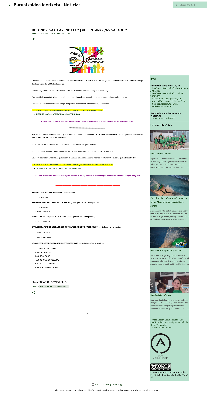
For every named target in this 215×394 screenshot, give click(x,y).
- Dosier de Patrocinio (161, 327)
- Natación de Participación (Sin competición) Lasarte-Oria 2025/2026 (168, 100)
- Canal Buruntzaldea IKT (162, 118)
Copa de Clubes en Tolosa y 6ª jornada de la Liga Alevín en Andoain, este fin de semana (168, 202)
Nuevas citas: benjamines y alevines (166, 250)
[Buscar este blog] (192, 5)
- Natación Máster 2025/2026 (164, 104)
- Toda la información (161, 106)
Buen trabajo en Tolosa (160, 295)
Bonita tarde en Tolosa (160, 154)
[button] (33, 39)
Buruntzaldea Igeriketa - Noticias (47, 4)
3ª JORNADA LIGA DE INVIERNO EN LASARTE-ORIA (59, 169)
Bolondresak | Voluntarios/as (53, 286)
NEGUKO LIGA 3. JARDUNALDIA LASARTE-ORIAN (58, 114)
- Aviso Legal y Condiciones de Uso (166, 320)
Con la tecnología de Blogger (107, 384)
